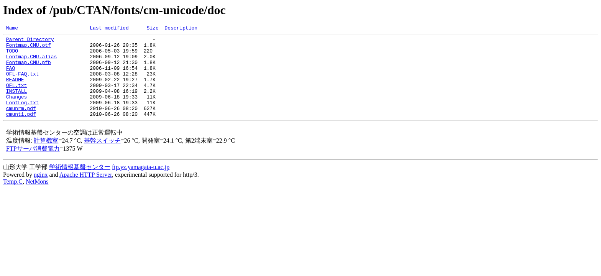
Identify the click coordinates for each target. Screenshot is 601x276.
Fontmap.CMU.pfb (28, 69)
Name (12, 28)
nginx (41, 192)
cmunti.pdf (21, 131)
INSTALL (16, 103)
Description (180, 28)
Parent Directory (30, 41)
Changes (16, 110)
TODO (12, 55)
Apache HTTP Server (85, 192)
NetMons (37, 199)
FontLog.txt (22, 117)
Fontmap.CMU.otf (28, 48)
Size (152, 28)
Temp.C (13, 199)
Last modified (109, 28)
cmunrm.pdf (21, 124)
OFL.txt (16, 96)
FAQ (10, 75)
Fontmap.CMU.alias (31, 62)
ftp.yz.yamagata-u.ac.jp (140, 184)
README (15, 89)
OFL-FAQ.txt (22, 82)
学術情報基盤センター (79, 184)
